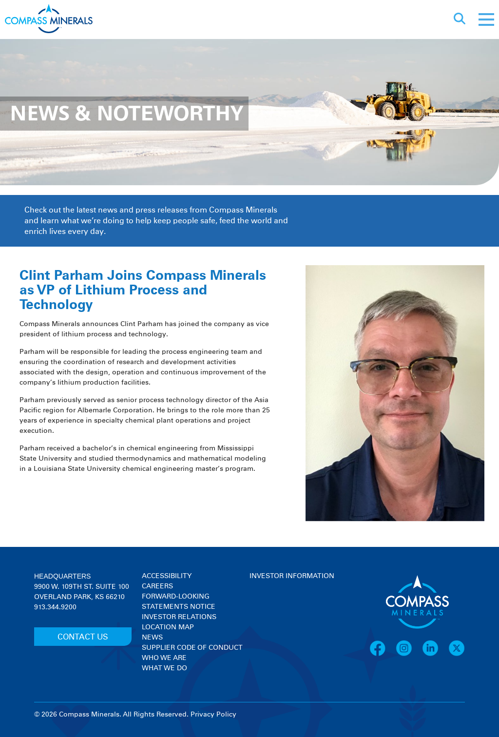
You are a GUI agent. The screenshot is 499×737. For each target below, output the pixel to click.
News (152, 637)
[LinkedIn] (435, 654)
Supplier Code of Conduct (192, 647)
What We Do (164, 668)
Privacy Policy (213, 714)
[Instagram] (409, 654)
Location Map (168, 627)
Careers (157, 586)
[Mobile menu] (486, 19)
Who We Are (164, 658)
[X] (456, 654)
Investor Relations (179, 617)
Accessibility (167, 576)
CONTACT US (83, 637)
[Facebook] (382, 654)
